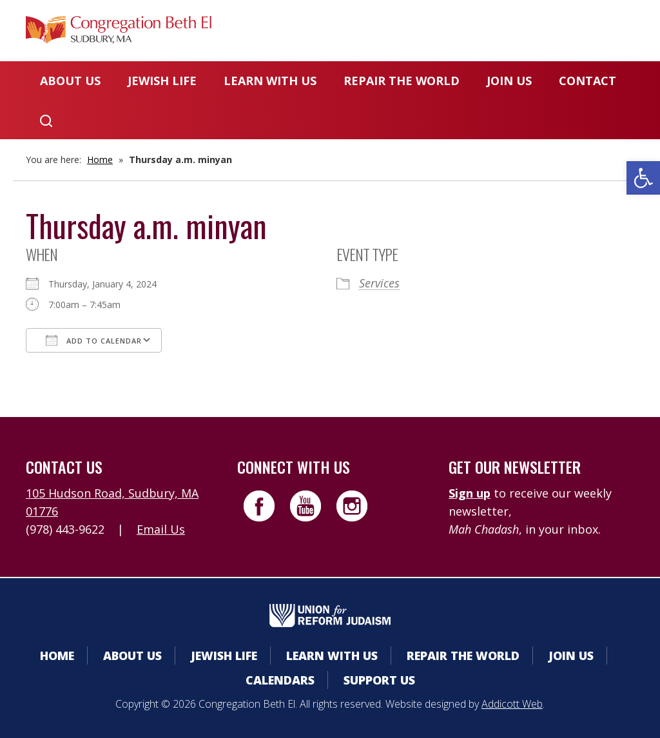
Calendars (397, 35)
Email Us (161, 529)
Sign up (469, 493)
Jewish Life (162, 80)
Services (379, 283)
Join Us (509, 80)
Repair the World (402, 80)
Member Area (293, 35)
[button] (643, 178)
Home (100, 159)
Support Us (379, 680)
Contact (587, 80)
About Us (70, 80)
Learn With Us (270, 80)
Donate (484, 35)
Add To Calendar (94, 340)
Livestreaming (583, 35)
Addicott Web (512, 704)
